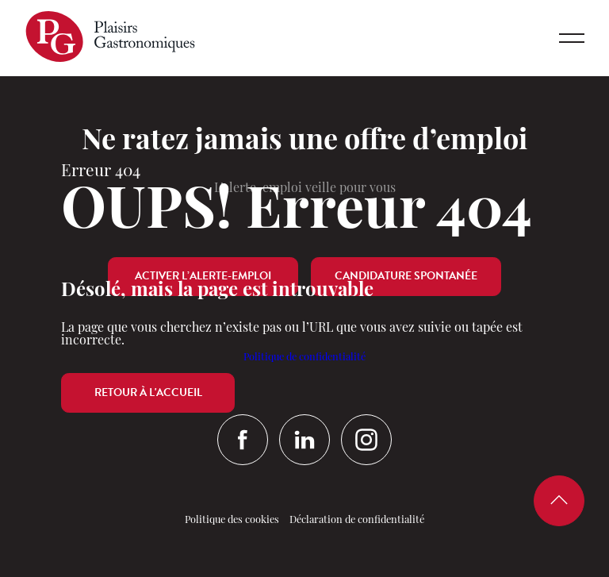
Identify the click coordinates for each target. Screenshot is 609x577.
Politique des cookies (232, 520)
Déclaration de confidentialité (356, 520)
